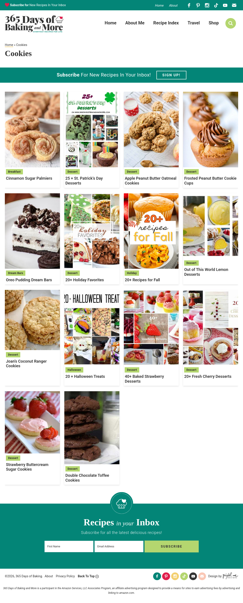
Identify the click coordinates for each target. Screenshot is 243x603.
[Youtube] (225, 5)
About (173, 5)
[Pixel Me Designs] (230, 576)
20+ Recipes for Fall (142, 280)
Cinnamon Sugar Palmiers (29, 178)
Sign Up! (171, 75)
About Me (135, 23)
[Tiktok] (216, 5)
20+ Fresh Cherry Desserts (207, 377)
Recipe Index (166, 23)
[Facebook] (189, 5)
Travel (193, 23)
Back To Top (86, 576)
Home (159, 5)
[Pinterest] (198, 5)
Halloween (74, 370)
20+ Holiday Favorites (84, 280)
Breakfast (14, 172)
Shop (214, 23)
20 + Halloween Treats (85, 377)
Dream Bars (15, 273)
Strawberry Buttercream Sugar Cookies (27, 467)
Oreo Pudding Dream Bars (29, 280)
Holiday (132, 273)
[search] (230, 23)
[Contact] (234, 5)
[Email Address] (121, 546)
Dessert (73, 172)
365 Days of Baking (34, 24)
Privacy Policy (65, 576)
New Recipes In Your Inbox (37, 5)
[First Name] (70, 546)
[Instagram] (207, 5)
